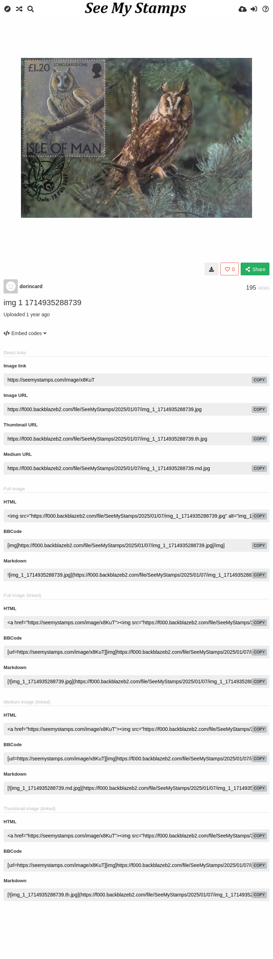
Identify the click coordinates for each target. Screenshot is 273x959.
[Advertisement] (136, 37)
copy (259, 380)
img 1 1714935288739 (42, 302)
